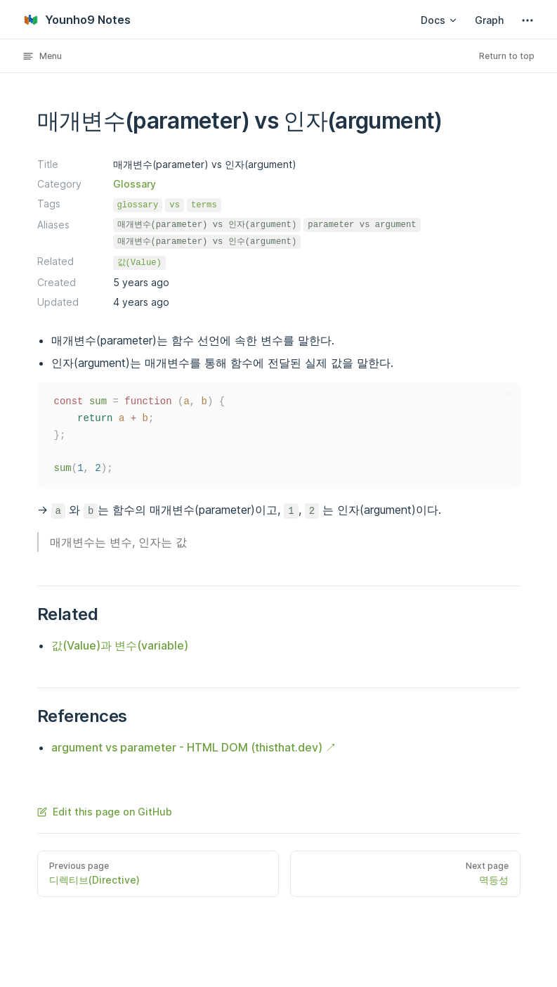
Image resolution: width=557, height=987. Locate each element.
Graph (489, 20)
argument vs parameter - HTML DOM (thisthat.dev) (186, 747)
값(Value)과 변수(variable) (119, 645)
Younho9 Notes (76, 19)
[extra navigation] (527, 20)
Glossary (134, 184)
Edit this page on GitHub (104, 812)
